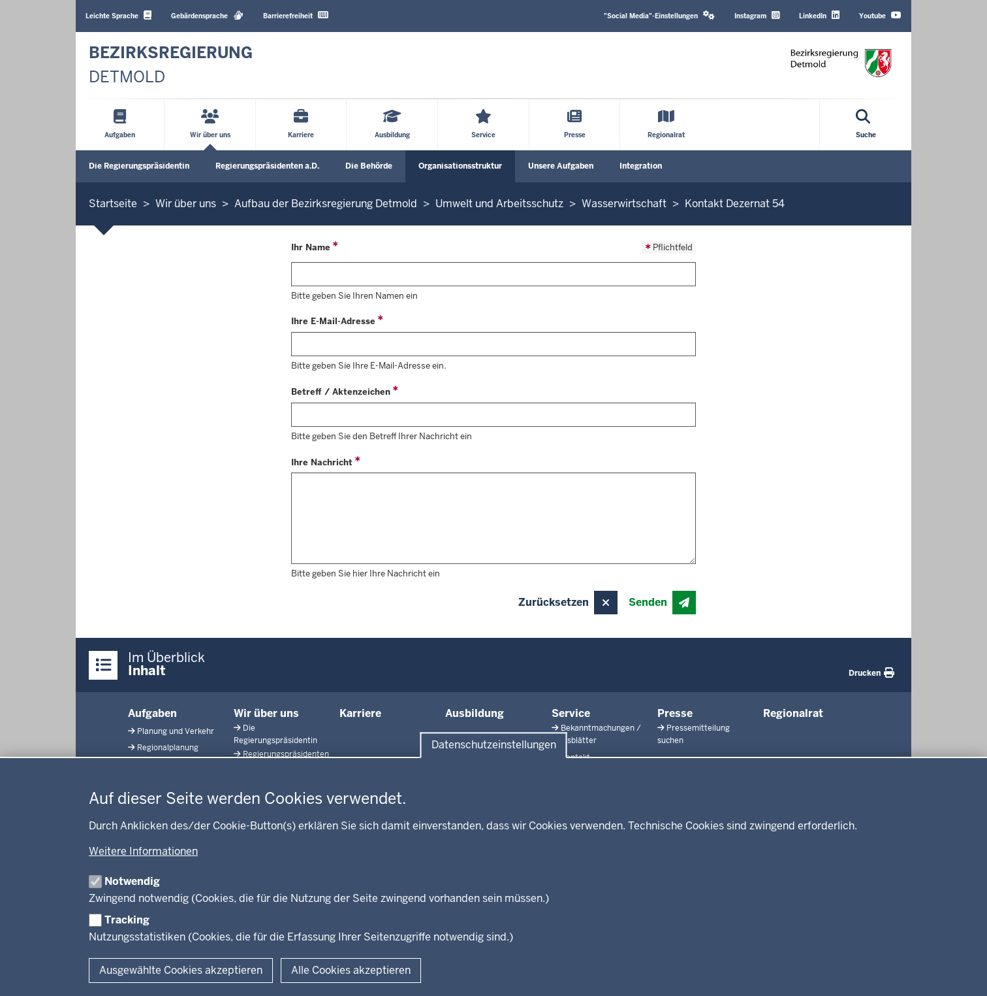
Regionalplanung (167, 747)
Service (571, 713)
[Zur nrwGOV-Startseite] (171, 65)
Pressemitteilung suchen (693, 734)
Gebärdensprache (207, 15)
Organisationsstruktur (460, 166)
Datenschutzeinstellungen (493, 745)
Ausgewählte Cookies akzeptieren (180, 970)
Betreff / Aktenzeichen (340, 391)
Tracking (126, 920)
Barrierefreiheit (295, 15)
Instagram (756, 15)
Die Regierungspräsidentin (139, 166)
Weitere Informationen (143, 851)
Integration (640, 166)
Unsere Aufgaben (560, 166)
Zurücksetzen (553, 602)
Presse (675, 713)
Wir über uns (266, 713)
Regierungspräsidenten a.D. (267, 166)
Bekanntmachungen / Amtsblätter (596, 734)
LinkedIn (819, 15)
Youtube (880, 15)
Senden (648, 602)
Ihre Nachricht (321, 462)
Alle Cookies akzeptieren (351, 970)
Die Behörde (368, 166)
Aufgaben (152, 713)
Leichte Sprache (118, 15)
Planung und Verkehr (175, 731)
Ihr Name (310, 247)
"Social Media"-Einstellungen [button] (659, 15)
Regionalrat (793, 713)
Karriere (360, 713)
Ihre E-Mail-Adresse (333, 321)
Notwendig (132, 881)
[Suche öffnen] (866, 124)
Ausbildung (474, 713)
